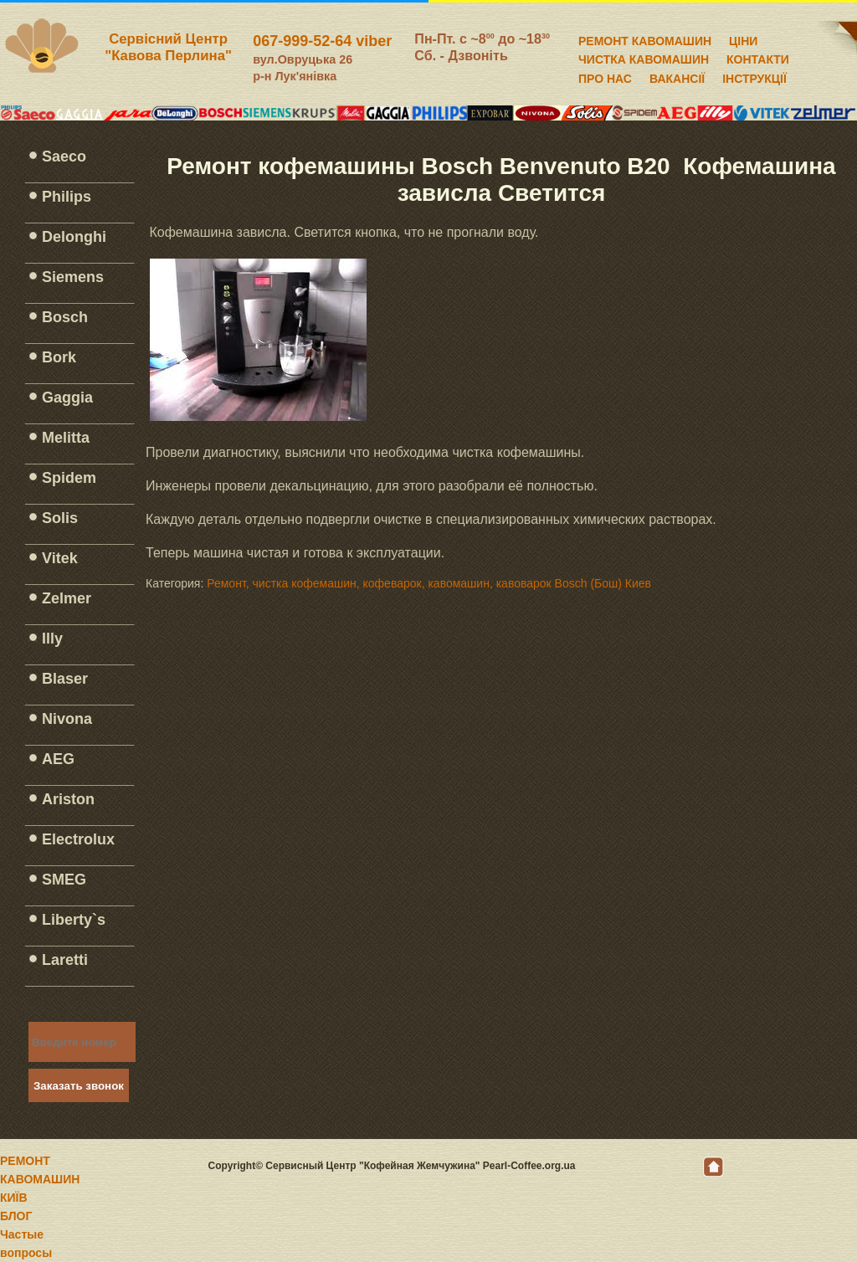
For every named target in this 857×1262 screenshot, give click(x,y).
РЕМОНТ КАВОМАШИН (644, 38)
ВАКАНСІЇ (677, 76)
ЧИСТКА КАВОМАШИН (643, 57)
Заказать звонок (78, 1086)
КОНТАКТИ (757, 57)
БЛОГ (16, 1216)
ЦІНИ (743, 38)
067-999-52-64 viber (322, 41)
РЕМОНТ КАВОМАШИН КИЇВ (40, 1179)
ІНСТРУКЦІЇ (754, 76)
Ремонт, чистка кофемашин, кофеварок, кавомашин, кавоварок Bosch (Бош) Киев (429, 583)
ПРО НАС (605, 76)
